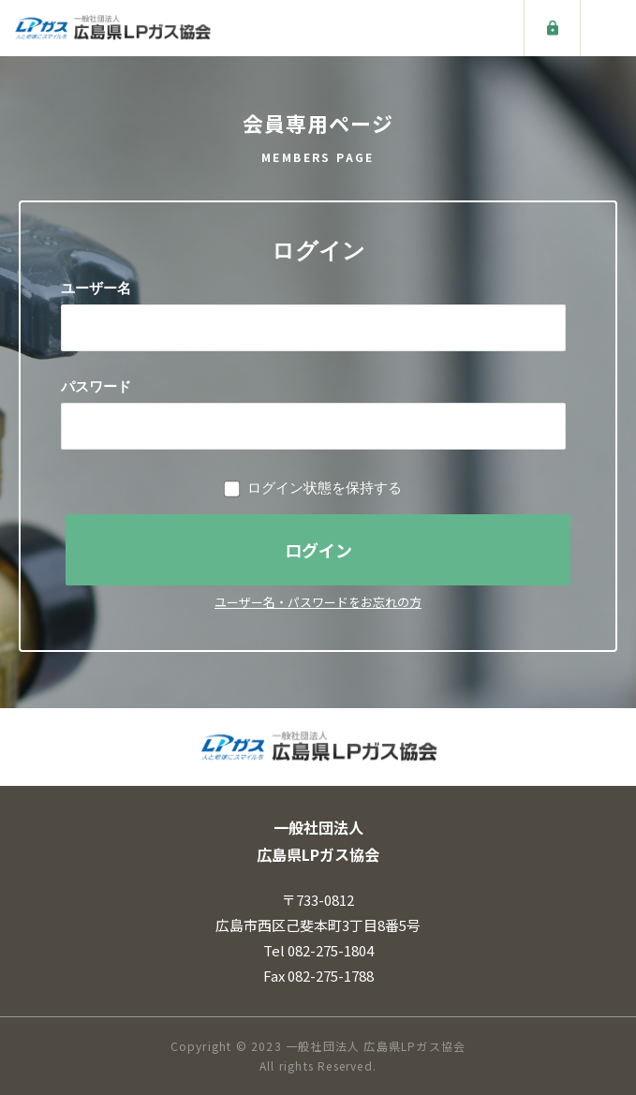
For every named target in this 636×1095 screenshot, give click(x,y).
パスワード (96, 386)
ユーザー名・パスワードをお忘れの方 (318, 602)
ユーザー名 (96, 288)
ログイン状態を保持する (324, 488)
